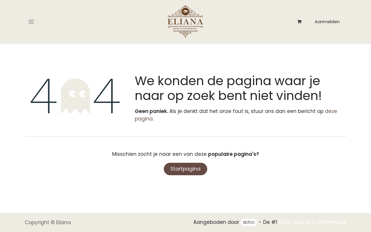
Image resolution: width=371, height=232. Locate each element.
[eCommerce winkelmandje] (299, 22)
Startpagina (185, 168)
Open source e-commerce (312, 222)
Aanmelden (327, 22)
